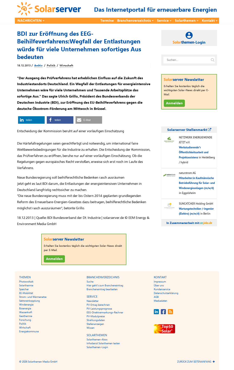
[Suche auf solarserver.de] (212, 60)
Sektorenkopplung (29, 301)
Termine (107, 20)
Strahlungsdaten (96, 320)
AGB (156, 297)
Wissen (90, 328)
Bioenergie (25, 308)
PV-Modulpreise (96, 316)
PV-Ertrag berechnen (98, 305)
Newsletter (92, 301)
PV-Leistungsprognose (99, 308)
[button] (31, 120)
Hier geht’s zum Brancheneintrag (105, 285)
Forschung (25, 320)
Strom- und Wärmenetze (32, 297)
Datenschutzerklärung (166, 293)
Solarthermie (26, 285)
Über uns (159, 285)
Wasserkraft (25, 312)
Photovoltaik (26, 281)
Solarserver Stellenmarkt (189, 130)
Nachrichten (29, 20)
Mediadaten (160, 301)
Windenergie (26, 304)
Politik (51, 65)
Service (163, 20)
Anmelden (54, 259)
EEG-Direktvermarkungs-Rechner (105, 312)
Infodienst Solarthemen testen (103, 343)
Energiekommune (29, 331)
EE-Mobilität (26, 293)
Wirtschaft (66, 65)
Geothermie (25, 316)
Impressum (160, 281)
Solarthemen (185, 20)
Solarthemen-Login (97, 347)
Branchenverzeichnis (134, 20)
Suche (90, 281)
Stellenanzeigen (95, 324)
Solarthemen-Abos (97, 339)
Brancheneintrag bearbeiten (102, 289)
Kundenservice (162, 289)
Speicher (24, 289)
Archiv (38, 65)
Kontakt (208, 20)
